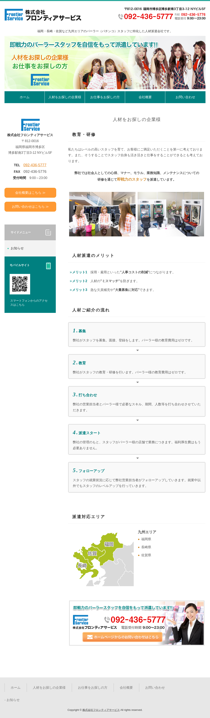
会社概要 (145, 97)
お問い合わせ (185, 97)
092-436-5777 (34, 165)
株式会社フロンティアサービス (101, 709)
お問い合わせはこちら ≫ (30, 206)
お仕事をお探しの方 (105, 97)
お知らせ (17, 248)
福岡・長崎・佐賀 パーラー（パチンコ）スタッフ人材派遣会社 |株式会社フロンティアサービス (43, 15)
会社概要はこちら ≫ (30, 192)
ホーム (25, 97)
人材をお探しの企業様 (64, 97)
